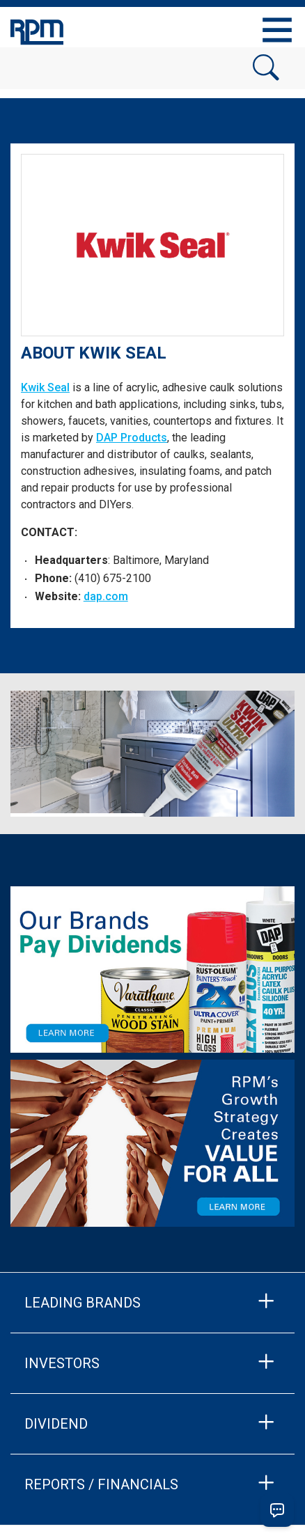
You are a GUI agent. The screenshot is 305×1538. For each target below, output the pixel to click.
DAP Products (131, 437)
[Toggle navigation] (277, 30)
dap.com (106, 596)
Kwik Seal (45, 387)
